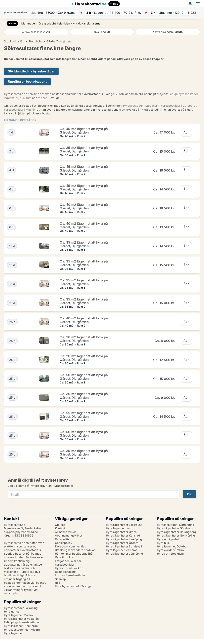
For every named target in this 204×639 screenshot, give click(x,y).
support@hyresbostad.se (21, 532)
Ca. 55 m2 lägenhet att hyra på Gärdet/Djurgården (84, 415)
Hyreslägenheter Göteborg (175, 528)
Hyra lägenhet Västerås (121, 550)
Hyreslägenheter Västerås (21, 618)
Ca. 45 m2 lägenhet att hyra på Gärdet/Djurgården (84, 130)
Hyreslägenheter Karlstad (123, 535)
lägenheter (11, 98)
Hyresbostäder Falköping (21, 608)
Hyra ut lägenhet (168, 539)
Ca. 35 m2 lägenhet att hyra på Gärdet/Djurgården (84, 149)
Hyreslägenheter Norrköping (176, 535)
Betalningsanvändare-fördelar (75, 550)
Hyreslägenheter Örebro (122, 542)
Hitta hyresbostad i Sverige (73, 586)
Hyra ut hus (11, 611)
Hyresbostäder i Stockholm (141, 105)
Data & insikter (65, 557)
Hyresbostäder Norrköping (22, 629)
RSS (58, 582)
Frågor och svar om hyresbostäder (68, 562)
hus (22, 98)
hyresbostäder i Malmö (19, 109)
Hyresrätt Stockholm (170, 553)
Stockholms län (14, 41)
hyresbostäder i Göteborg (178, 105)
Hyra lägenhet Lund (119, 528)
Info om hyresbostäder (70, 575)
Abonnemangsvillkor (68, 535)
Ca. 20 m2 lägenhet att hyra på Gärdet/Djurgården (84, 358)
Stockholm (35, 41)
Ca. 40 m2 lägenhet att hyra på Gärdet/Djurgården (84, 206)
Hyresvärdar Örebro (170, 550)
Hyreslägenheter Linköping (124, 539)
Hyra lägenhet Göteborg (173, 546)
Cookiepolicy (63, 542)
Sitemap (60, 579)
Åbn (186, 132)
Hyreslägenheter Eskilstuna (124, 524)
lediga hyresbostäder (184, 94)
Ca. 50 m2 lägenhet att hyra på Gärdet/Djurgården (84, 376)
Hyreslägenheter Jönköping (124, 553)
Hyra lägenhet (13, 633)
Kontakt (60, 528)
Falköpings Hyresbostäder (21, 622)
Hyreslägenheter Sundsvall (124, 546)
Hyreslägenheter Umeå (121, 532)
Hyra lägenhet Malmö (18, 615)
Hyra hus (163, 542)
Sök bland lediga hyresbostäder (31, 71)
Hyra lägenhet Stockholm (21, 625)
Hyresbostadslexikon (69, 568)
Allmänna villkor (65, 532)
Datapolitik (62, 539)
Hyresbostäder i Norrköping (175, 524)
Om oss (60, 524)
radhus (42, 98)
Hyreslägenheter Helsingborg (176, 532)
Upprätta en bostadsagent (27, 81)
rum (28, 98)
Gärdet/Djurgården (59, 41)
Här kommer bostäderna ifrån (74, 553)
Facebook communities (70, 546)
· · (54, 13)
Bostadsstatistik (65, 571)
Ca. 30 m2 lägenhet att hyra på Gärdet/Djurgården (84, 339)
